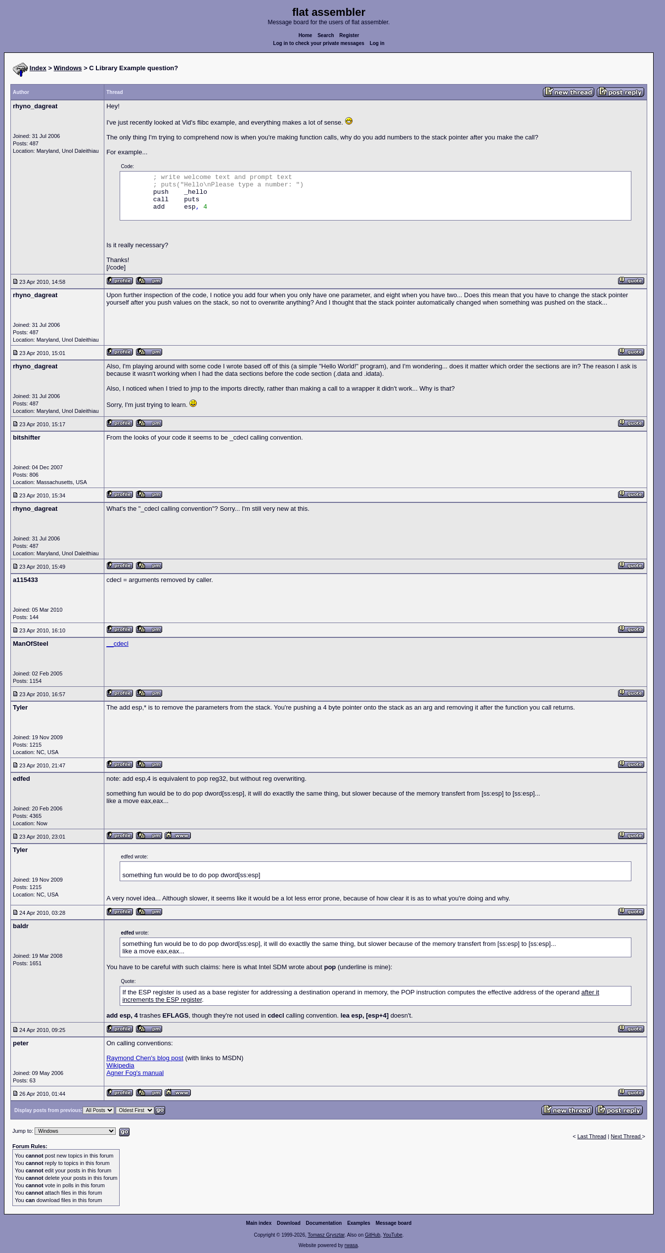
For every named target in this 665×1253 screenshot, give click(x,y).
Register (349, 35)
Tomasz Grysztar (326, 1235)
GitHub (372, 1235)
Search (325, 35)
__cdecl (117, 643)
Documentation (324, 1223)
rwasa (351, 1245)
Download (289, 1223)
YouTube (392, 1235)
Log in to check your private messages (318, 43)
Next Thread (626, 1136)
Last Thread (592, 1136)
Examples (358, 1223)
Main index (259, 1223)
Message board (394, 1223)
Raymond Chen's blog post (144, 1058)
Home (305, 35)
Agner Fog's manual (135, 1072)
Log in (377, 43)
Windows (68, 68)
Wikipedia (120, 1065)
